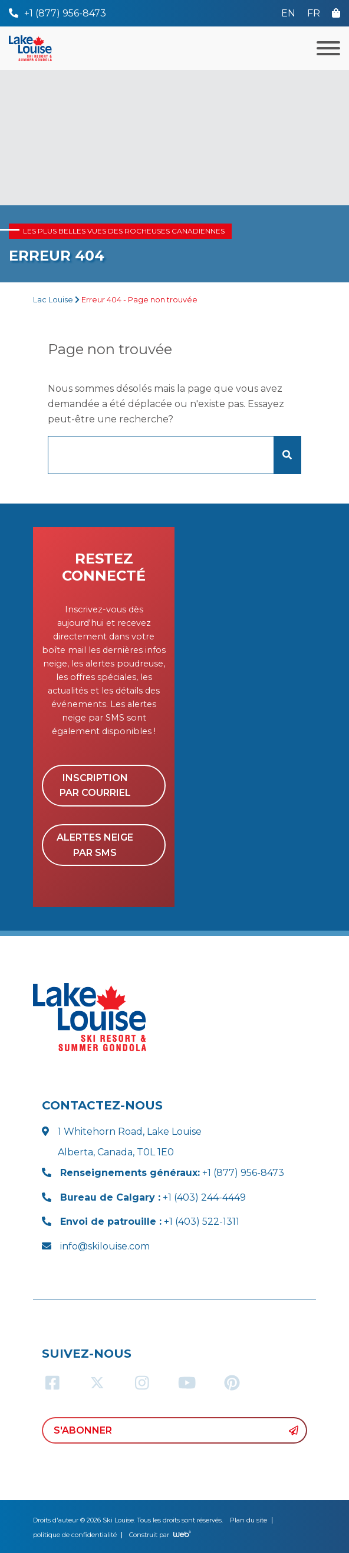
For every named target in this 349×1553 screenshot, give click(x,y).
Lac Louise (53, 299)
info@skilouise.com (105, 1246)
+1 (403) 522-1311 (149, 1221)
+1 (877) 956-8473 (172, 1172)
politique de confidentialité (75, 1535)
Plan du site (248, 1520)
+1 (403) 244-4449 (153, 1197)
